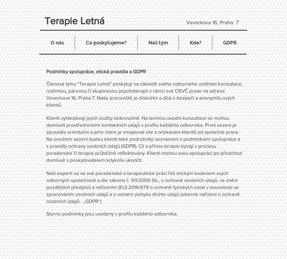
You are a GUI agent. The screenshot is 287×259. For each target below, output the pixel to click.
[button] (106, 42)
